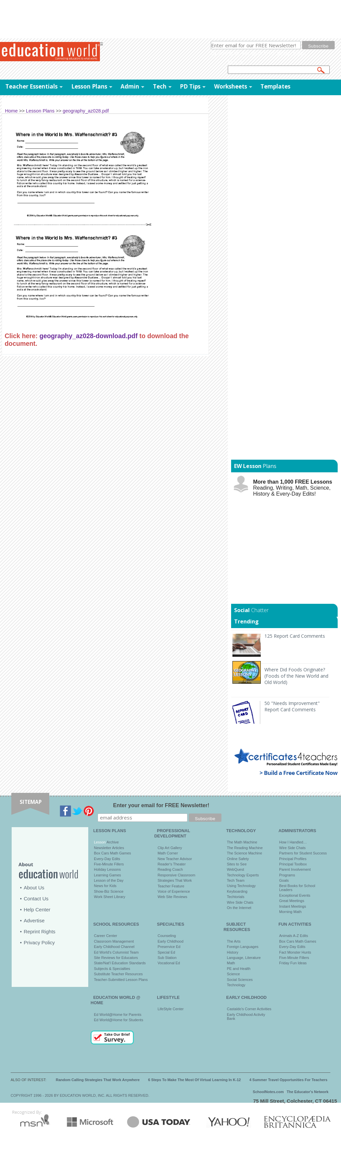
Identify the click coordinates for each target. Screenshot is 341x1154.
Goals (284, 880)
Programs (287, 875)
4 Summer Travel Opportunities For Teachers (288, 1080)
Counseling (167, 936)
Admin (130, 86)
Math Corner (168, 853)
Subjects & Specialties (112, 969)
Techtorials (235, 897)
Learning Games (107, 875)
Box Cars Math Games (112, 853)
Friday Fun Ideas (293, 963)
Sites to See (236, 864)
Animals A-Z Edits (293, 936)
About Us (34, 887)
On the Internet (239, 908)
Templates (275, 86)
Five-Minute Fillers (109, 864)
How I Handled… (293, 842)
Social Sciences (240, 980)
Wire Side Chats (240, 902)
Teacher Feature (171, 886)
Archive (112, 842)
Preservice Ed (169, 947)
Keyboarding (237, 891)
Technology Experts (243, 875)
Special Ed (166, 952)
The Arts (233, 941)
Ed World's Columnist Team (116, 952)
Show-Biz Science (109, 891)
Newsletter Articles (109, 848)
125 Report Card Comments (294, 636)
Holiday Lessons (107, 869)
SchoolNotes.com (268, 1092)
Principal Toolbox (293, 864)
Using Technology (241, 886)
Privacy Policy (39, 942)
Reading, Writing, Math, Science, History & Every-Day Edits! (292, 488)
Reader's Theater (171, 864)
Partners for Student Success (303, 853)
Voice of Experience (174, 891)
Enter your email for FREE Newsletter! (161, 805)
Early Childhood (170, 941)
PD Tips (190, 86)
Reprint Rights (39, 931)
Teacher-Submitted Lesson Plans (121, 980)
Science (233, 974)
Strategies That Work (175, 880)
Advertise (34, 920)
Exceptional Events (294, 895)
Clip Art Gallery (170, 848)
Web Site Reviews (172, 897)
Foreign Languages (242, 947)
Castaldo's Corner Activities (249, 1009)
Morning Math (290, 912)
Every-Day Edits (107, 859)
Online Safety (238, 859)
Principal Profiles (292, 859)
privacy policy (291, 53)
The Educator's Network (307, 1092)
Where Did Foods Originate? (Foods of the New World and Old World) (296, 675)
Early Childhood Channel (114, 947)
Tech (160, 86)
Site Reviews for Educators (116, 958)
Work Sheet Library (109, 897)
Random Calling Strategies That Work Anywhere (98, 1080)
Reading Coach (170, 869)
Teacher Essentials (31, 86)
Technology (236, 985)
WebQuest (235, 869)
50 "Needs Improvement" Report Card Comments (292, 706)
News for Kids (105, 886)
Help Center (37, 909)
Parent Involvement (295, 869)
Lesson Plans (89, 86)
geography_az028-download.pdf (88, 336)
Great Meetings (291, 901)
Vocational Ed (169, 963)
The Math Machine (242, 842)
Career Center (105, 936)
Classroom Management (114, 941)
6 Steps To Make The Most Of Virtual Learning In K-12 (194, 1080)
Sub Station (167, 958)
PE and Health (238, 969)
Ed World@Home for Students (118, 1020)
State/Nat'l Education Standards (120, 963)
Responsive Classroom (176, 875)
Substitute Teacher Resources (118, 974)
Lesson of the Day (109, 880)
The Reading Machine (245, 848)
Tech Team (235, 880)
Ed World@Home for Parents (117, 1015)
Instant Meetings (292, 906)
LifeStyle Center (170, 1009)
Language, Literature (244, 958)
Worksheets (230, 86)
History (232, 952)
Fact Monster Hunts (295, 952)
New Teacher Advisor (175, 859)
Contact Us (36, 898)
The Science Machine (244, 853)
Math (231, 963)
